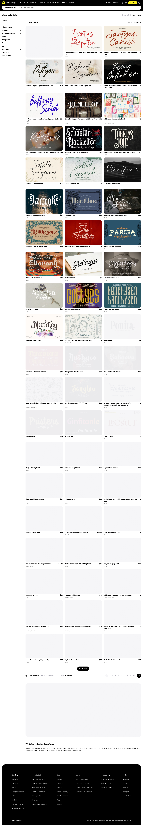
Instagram (126, 792)
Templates (6, 40)
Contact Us (60, 783)
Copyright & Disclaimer (39, 804)
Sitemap (59, 804)
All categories (7, 27)
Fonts (4, 36)
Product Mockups (8, 33)
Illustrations (112, 123)
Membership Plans (38, 779)
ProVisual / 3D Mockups (84, 792)
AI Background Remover (84, 787)
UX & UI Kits (6, 52)
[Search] (138, 7)
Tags (58, 800)
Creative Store (32, 22)
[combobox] (79, 8)
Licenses (35, 800)
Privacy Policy (36, 796)
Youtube (125, 783)
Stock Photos (68, 535)
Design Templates (18, 792)
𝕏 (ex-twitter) (127, 796)
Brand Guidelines (62, 796)
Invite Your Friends (107, 787)
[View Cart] (122, 2)
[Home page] (26, 676)
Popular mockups (18, 808)
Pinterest (126, 787)
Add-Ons (5, 49)
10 (134, 676)
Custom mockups (18, 804)
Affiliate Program (106, 783)
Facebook (126, 779)
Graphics (5, 30)
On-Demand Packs (38, 787)
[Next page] (139, 676)
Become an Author (107, 779)
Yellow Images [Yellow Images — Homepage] (17, 820)
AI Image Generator (83, 783)
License (108, 2)
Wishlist (14, 800)
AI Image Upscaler (82, 779)
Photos (4, 43)
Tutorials (59, 787)
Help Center (61, 779)
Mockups (15, 779)
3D (3, 46)
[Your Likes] (125, 2)
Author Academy (62, 792)
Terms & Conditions (38, 792)
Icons (71, 597)
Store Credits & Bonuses (40, 783)
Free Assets (6, 56)
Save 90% (133, 2)
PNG (13, 796)
